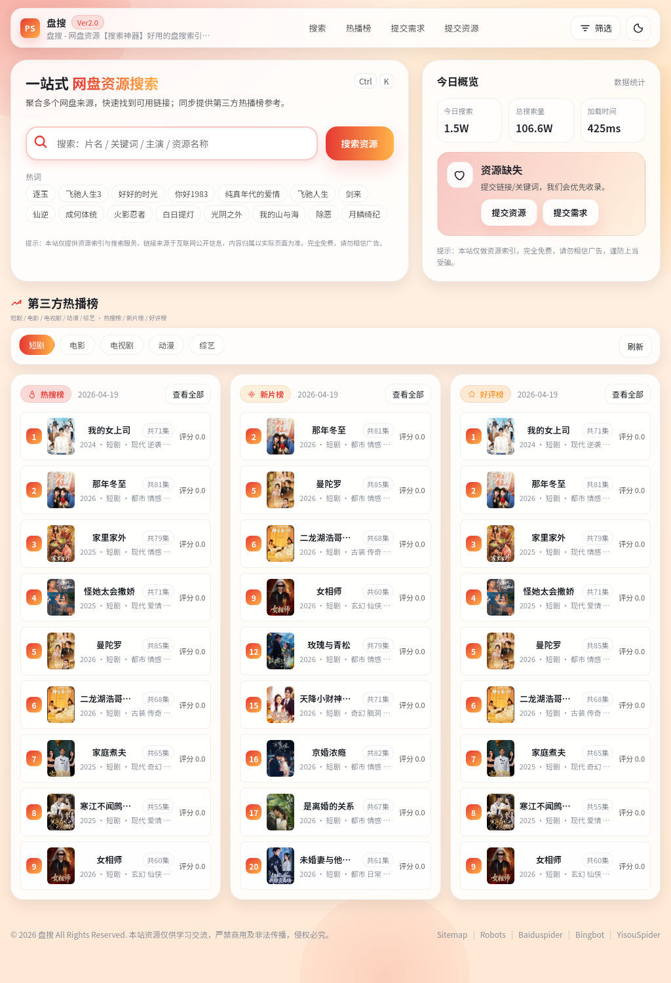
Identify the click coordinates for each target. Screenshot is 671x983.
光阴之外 (226, 213)
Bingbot (589, 934)
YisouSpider (639, 934)
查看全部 (188, 393)
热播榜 (358, 28)
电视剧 (122, 344)
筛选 (595, 28)
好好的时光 (138, 193)
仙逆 (40, 213)
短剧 (37, 344)
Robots (493, 934)
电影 (77, 344)
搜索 (317, 28)
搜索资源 (359, 143)
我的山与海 (279, 213)
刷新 (635, 346)
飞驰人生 (312, 193)
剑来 (353, 193)
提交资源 (462, 28)
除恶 (324, 213)
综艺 (207, 344)
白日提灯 (178, 213)
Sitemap (452, 934)
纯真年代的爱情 (252, 193)
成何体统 (81, 213)
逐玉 (40, 193)
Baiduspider (540, 934)
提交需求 (408, 28)
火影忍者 (129, 213)
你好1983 (191, 193)
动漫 (166, 344)
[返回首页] (118, 28)
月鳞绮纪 (364, 213)
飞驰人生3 (84, 193)
